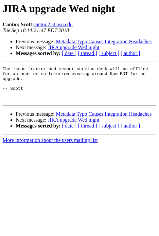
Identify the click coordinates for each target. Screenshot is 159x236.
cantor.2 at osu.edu (53, 24)
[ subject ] (108, 53)
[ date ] (69, 53)
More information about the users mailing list (50, 147)
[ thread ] (87, 53)
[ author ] (130, 53)
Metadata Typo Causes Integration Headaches (104, 41)
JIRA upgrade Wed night (73, 47)
